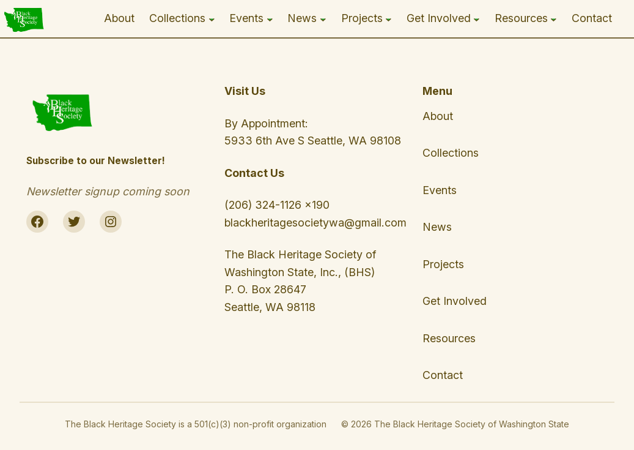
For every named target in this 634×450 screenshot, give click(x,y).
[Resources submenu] (553, 18)
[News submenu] (323, 18)
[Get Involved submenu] (476, 18)
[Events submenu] (270, 18)
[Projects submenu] (388, 18)
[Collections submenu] (211, 18)
